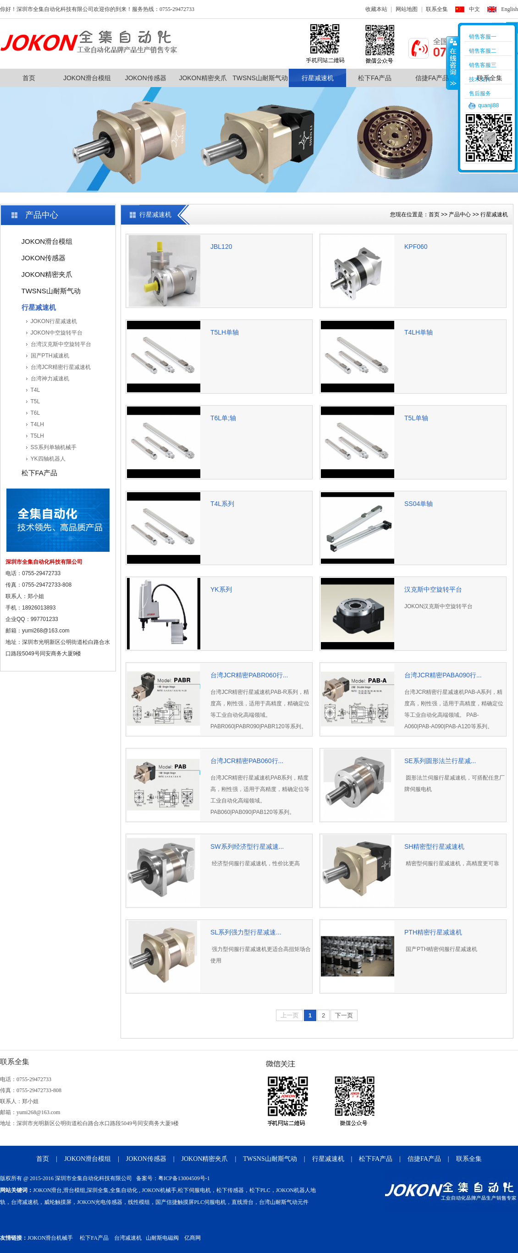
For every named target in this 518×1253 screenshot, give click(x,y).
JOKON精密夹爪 (202, 78)
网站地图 (407, 9)
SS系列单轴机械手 (54, 447)
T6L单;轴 (223, 418)
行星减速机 (318, 78)
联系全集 (437, 9)
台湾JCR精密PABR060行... (249, 675)
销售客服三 (482, 65)
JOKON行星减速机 (54, 321)
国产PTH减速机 (50, 355)
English (509, 9)
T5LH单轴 (224, 332)
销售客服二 (482, 51)
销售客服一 (482, 36)
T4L (35, 390)
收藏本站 (376, 9)
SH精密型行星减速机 (434, 846)
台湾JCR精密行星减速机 (61, 367)
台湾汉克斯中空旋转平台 (61, 344)
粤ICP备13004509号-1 (184, 1178)
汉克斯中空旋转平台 (433, 589)
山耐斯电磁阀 (162, 1238)
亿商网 (192, 1238)
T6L (35, 413)
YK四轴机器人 (48, 459)
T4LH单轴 (418, 332)
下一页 (344, 1015)
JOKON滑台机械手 (50, 1238)
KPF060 (416, 246)
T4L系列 (222, 503)
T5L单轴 (416, 418)
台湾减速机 (128, 1238)
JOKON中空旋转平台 (57, 333)
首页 (28, 78)
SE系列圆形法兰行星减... (440, 760)
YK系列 (221, 589)
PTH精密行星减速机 (433, 932)
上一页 (289, 1015)
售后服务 (480, 93)
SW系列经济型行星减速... (247, 846)
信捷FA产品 (432, 78)
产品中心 (460, 214)
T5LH (37, 436)
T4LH (37, 424)
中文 (474, 9)
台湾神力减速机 (50, 378)
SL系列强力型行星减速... (245, 932)
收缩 (452, 63)
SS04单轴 (418, 503)
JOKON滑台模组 (87, 78)
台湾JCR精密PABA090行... (443, 675)
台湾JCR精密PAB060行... (246, 760)
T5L (35, 401)
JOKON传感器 (145, 78)
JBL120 (221, 246)
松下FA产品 (374, 78)
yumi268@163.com (46, 630)
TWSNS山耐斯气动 (260, 78)
